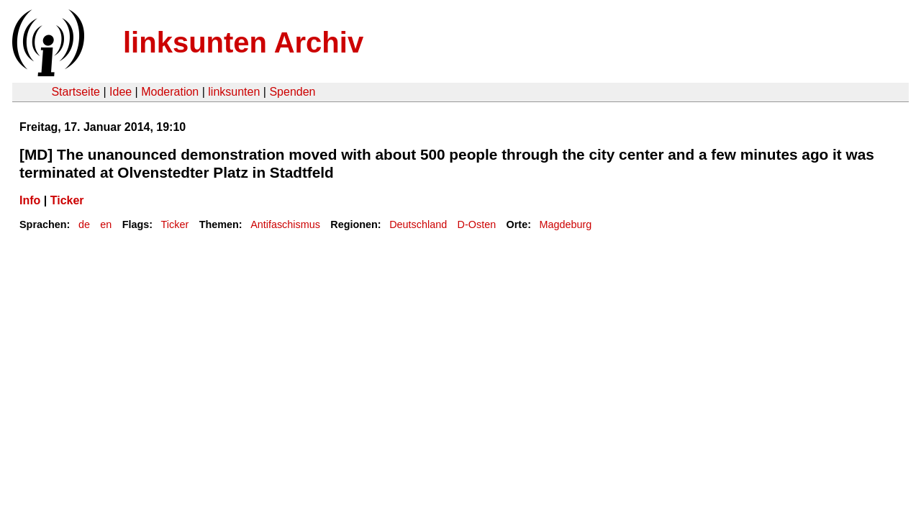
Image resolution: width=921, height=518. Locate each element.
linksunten (234, 92)
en (106, 224)
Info (29, 200)
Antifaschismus (285, 224)
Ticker (67, 200)
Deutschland (418, 224)
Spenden (292, 92)
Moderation (170, 92)
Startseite (75, 92)
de (84, 224)
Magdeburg (565, 224)
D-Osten (477, 224)
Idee (120, 92)
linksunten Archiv (243, 42)
